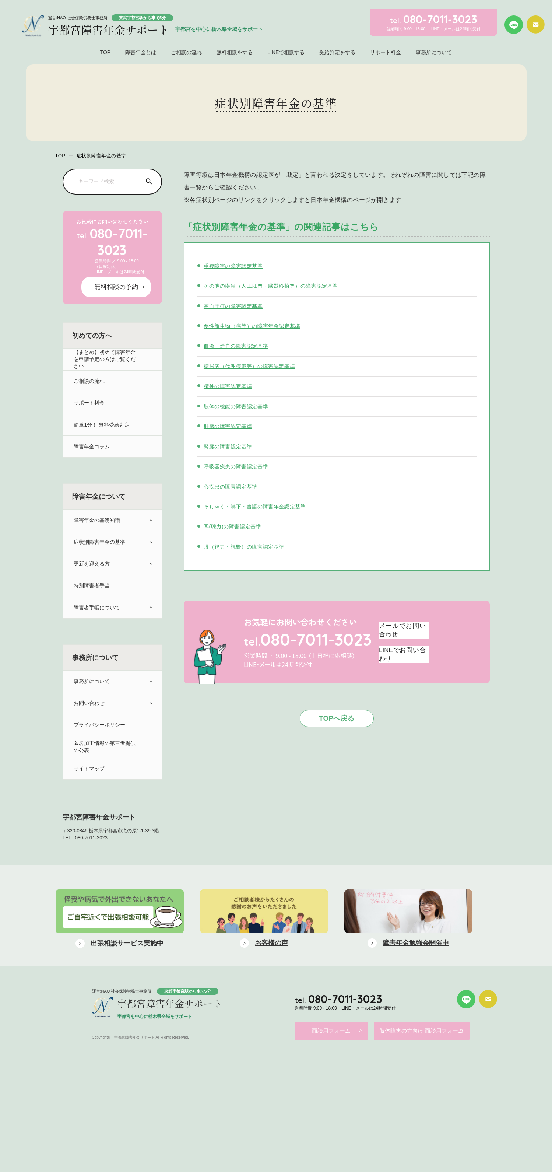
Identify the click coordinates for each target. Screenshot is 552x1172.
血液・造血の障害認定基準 (238, 346)
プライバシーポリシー (99, 752)
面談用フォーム (330, 1141)
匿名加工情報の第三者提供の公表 (105, 778)
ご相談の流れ (186, 52)
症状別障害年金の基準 (99, 545)
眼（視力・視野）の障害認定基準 (247, 546)
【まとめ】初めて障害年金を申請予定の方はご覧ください (105, 338)
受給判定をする (337, 52)
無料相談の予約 (121, 266)
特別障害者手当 (91, 597)
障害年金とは (140, 52)
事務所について (434, 52)
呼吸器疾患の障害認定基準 (238, 466)
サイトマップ (88, 804)
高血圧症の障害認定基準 (235, 306)
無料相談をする (235, 52)
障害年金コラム (91, 442)
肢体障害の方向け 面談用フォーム (434, 1141)
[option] (120, 1030)
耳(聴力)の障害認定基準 (234, 526)
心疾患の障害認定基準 (232, 486)
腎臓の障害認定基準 (229, 446)
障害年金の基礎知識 (97, 520)
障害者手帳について (97, 623)
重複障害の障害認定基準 (235, 266)
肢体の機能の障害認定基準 (238, 406)
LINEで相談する (286, 52)
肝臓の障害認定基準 (229, 426)
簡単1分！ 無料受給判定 (102, 416)
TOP (105, 52)
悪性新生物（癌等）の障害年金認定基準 (255, 326)
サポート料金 (385, 52)
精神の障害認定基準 (229, 386)
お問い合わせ (88, 726)
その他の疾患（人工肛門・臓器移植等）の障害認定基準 (275, 286)
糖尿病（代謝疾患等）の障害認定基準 (252, 366)
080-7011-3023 (112, 232)
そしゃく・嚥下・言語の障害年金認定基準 (258, 506)
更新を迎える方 (91, 571)
